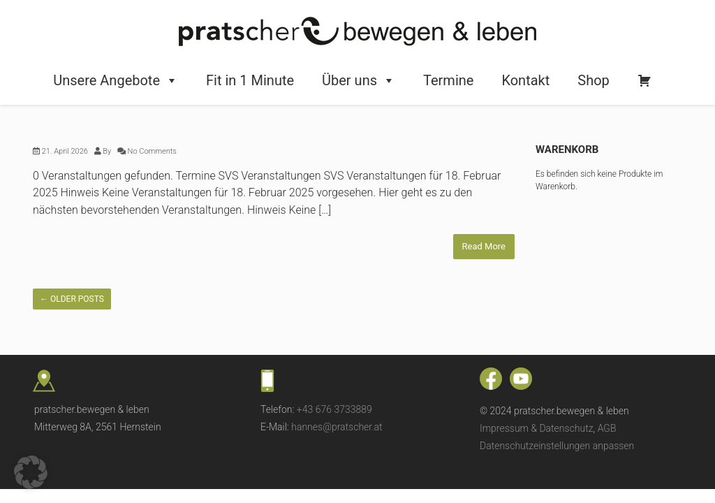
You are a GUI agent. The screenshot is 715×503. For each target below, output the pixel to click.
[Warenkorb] (644, 80)
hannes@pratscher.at (336, 426)
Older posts (72, 299)
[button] (30, 472)
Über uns (358, 80)
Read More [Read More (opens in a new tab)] (484, 246)
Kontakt (525, 80)
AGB (607, 428)
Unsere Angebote (115, 80)
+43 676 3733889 (334, 409)
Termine (448, 80)
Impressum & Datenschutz (537, 428)
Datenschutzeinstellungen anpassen (557, 445)
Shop (593, 80)
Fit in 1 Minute (250, 80)
